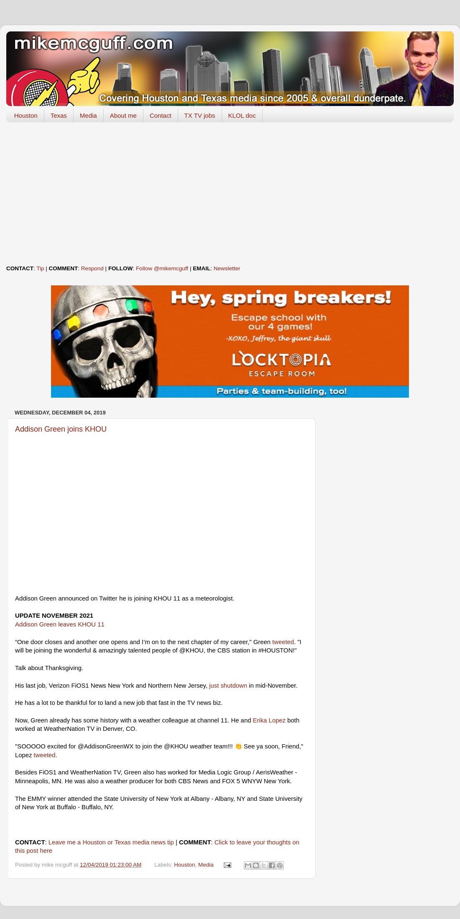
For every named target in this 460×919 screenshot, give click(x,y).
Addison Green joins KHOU (61, 429)
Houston (26, 115)
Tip (40, 268)
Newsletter (227, 268)
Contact (160, 115)
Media (88, 115)
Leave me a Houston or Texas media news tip (111, 842)
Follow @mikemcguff (162, 268)
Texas (59, 115)
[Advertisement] (230, 193)
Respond (92, 268)
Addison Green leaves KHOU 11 (60, 624)
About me (123, 115)
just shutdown (228, 685)
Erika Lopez (269, 720)
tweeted (283, 642)
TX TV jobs (199, 115)
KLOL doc (242, 115)
